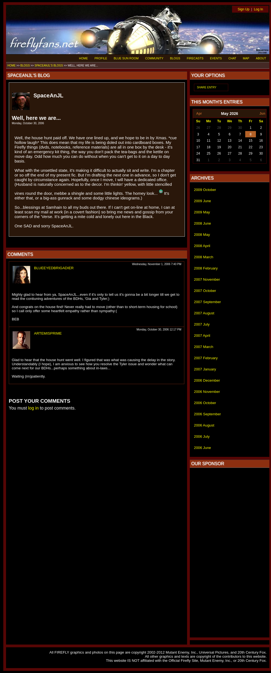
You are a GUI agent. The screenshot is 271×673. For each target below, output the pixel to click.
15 (250, 141)
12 (219, 141)
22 (250, 147)
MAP (246, 58)
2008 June (202, 223)
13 (229, 141)
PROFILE (100, 58)
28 (219, 128)
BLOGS (175, 58)
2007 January (205, 369)
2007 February (206, 358)
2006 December (207, 380)
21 (240, 147)
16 (261, 141)
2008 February (206, 268)
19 (219, 147)
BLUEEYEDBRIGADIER (54, 268)
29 (229, 128)
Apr (199, 113)
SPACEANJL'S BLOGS (49, 65)
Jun (262, 113)
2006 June (202, 448)
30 (240, 128)
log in (33, 408)
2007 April (202, 335)
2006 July (202, 436)
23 (261, 147)
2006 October (205, 403)
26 (198, 128)
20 (229, 147)
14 (240, 141)
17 (198, 147)
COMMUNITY (154, 58)
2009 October (205, 190)
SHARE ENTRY (206, 87)
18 (208, 147)
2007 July (202, 324)
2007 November (207, 279)
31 (198, 160)
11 (208, 141)
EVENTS (216, 58)
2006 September (207, 414)
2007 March (203, 347)
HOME (83, 58)
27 (208, 128)
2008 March (203, 257)
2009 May (202, 212)
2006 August (204, 425)
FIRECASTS (195, 58)
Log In (258, 9)
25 (208, 153)
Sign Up (243, 9)
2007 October (205, 291)
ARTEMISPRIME (48, 333)
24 (198, 153)
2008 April (202, 246)
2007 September (207, 302)
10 (198, 141)
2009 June (202, 201)
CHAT (232, 58)
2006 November (207, 392)
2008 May (202, 235)
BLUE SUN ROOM (126, 58)
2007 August (204, 313)
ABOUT (261, 58)
